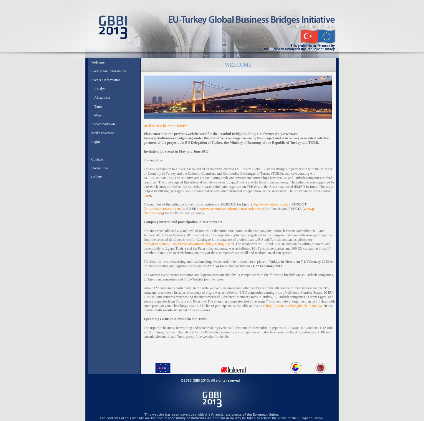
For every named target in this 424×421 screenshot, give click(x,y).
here (147, 195)
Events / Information (105, 80)
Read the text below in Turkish (165, 126)
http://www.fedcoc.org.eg (271, 204)
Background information (108, 71)
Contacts (97, 159)
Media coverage (102, 133)
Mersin (99, 115)
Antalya (99, 89)
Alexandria (102, 98)
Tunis (98, 106)
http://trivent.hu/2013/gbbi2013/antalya (294, 306)
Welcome (98, 62)
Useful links (99, 168)
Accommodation (103, 124)
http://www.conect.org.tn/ (163, 209)
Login (95, 142)
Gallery (96, 177)
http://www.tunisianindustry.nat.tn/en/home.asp (231, 209)
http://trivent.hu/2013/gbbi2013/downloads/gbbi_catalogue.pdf (188, 244)
